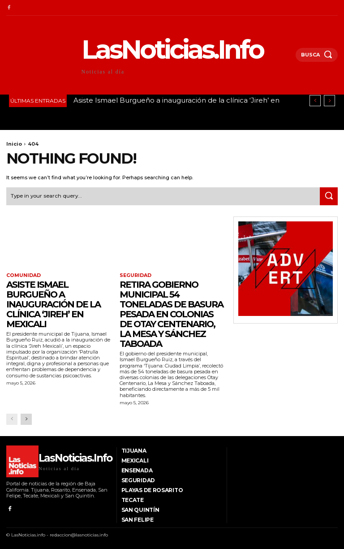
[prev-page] (11, 418)
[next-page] (26, 418)
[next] (329, 100)
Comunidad (22, 275)
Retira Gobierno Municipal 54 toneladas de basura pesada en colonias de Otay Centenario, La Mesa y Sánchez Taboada (171, 313)
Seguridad (135, 275)
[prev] (315, 100)
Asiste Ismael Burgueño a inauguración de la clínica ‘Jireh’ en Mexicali (53, 303)
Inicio (14, 144)
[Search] (329, 195)
